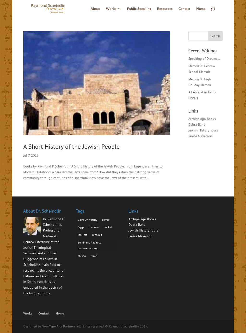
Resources (164, 9)
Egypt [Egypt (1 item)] (81, 227)
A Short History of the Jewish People (71, 146)
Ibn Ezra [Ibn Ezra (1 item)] (82, 235)
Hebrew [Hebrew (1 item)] (94, 227)
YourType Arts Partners (58, 326)
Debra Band (196, 124)
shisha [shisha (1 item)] (82, 256)
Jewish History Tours (203, 130)
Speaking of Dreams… (204, 58)
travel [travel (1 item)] (94, 256)
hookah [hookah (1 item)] (108, 227)
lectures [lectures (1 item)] (97, 235)
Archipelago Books (202, 119)
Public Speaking (139, 9)
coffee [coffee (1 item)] (106, 219)
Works (111, 9)
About (95, 9)
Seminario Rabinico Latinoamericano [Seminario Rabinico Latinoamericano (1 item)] (89, 245)
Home (200, 9)
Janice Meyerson (200, 136)
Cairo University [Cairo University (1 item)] (87, 219)
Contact (184, 9)
